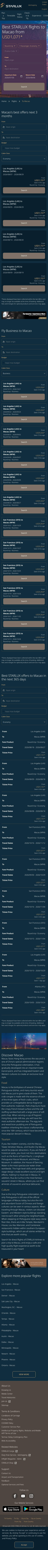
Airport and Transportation (12, 1477)
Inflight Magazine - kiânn (14, 1459)
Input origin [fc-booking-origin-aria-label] (9, 60)
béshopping (32, 5)
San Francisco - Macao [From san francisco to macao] (11, 1290)
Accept (24, 1545)
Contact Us (6, 1473)
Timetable (11, 15)
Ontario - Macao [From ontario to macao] (8, 1365)
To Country (8, 1518)
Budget (4, 143)
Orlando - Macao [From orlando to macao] (8, 1313)
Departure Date (10, 75)
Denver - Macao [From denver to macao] (8, 1295)
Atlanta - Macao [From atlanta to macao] (8, 1324)
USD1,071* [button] (12, 37)
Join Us (6, 1401)
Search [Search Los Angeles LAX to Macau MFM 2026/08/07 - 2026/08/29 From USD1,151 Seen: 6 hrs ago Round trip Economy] (24, 190)
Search (24, 86)
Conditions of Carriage (11, 1415)
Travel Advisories (8, 1397)
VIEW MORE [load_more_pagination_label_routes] (24, 1374)
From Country (28, 1521)
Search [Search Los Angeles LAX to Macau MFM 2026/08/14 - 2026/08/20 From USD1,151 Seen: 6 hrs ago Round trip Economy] (24, 255)
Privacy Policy (11, 1538)
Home (4, 101)
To (5, 66)
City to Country (36, 1518)
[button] (29, 46)
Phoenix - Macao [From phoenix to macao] (8, 1359)
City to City (25, 1518)
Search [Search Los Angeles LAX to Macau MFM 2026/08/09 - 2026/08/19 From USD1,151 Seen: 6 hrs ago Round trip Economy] (24, 288)
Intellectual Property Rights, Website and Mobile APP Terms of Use (21, 1431)
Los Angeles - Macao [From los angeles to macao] (10, 1284)
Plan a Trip (3, 15)
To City (16, 1518)
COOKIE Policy (7, 1423)
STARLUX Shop (9, 1463)
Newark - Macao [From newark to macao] (8, 1353)
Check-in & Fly (27, 15)
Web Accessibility (9, 1440)
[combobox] (25, 127)
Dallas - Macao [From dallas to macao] (8, 1342)
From (7, 57)
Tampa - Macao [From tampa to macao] (8, 1319)
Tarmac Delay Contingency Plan (14, 1437)
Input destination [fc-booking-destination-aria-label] (11, 69)
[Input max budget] (24, 148)
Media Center (7, 1393)
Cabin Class (6, 153)
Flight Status (19, 15)
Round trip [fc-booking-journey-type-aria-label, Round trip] (9, 46)
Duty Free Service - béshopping (16, 1455)
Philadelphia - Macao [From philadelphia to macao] (10, 1330)
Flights (14, 101)
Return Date (30, 75)
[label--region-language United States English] (44, 6)
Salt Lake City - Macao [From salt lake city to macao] (11, 1301)
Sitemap (5, 1405)
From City (18, 1521)
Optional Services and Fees (13, 1484)
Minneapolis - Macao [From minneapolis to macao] (10, 1348)
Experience (36, 15)
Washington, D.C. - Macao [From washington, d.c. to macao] (12, 1307)
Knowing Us (6, 1390)
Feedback (5, 1480)
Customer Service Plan (11, 1427)
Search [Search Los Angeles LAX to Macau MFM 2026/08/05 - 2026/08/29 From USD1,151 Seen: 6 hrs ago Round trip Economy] (24, 223)
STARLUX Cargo (10, 1451)
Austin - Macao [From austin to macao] (8, 1336)
